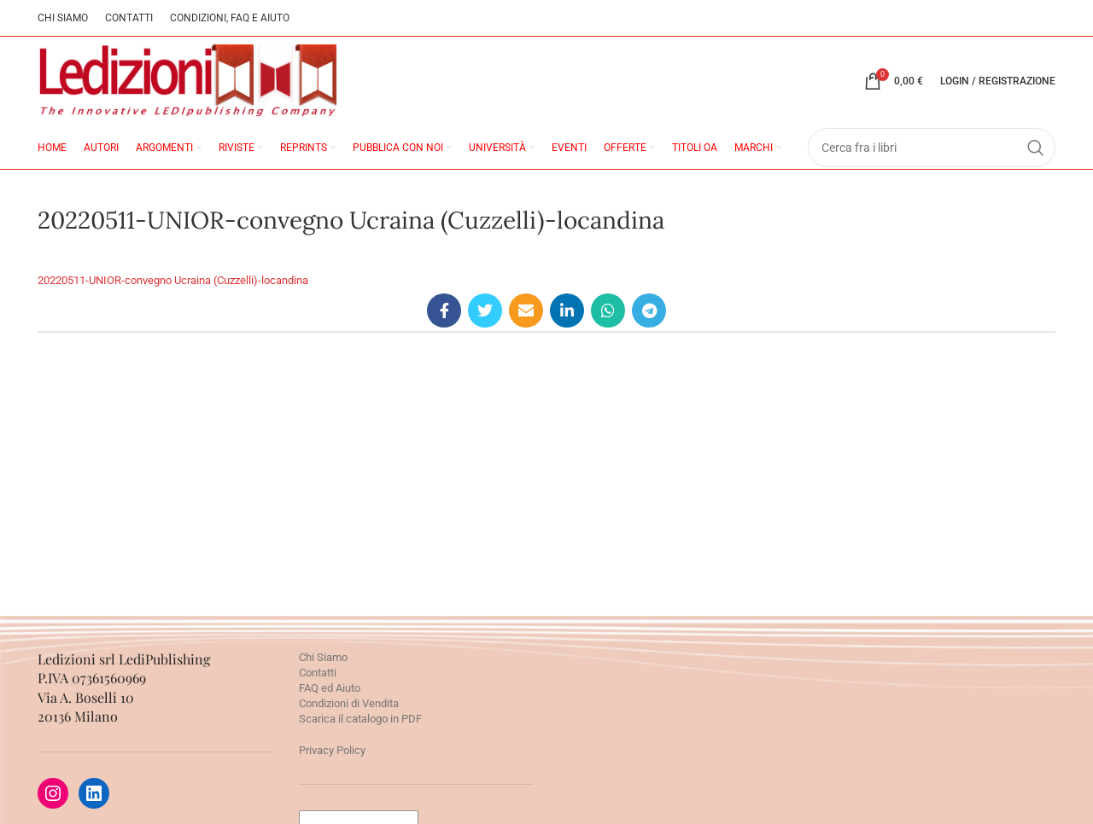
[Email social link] (526, 310)
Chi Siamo (323, 657)
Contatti (317, 672)
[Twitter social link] (485, 310)
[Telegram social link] (649, 310)
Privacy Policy (332, 750)
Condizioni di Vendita (349, 704)
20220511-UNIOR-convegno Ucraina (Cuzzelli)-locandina (173, 280)
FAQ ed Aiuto (329, 688)
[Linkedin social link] (567, 310)
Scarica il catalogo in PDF (360, 719)
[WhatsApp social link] (608, 310)
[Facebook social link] (444, 310)
